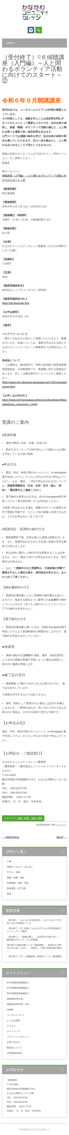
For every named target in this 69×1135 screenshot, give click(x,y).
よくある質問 (13, 1020)
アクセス (11, 1026)
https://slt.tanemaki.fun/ (15, 303)
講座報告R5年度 (15, 999)
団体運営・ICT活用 (16, 888)
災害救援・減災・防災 (18, 883)
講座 (39, 818)
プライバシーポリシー (18, 1037)
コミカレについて (15, 1015)
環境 (9, 894)
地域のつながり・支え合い (20, 867)
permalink (61, 824)
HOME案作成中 (14, 1053)
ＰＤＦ (6, 162)
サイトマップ (13, 1031)
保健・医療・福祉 (26, 818)
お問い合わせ (13, 1042)
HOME (10, 1009)
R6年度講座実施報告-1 (18, 993)
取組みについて (14, 1047)
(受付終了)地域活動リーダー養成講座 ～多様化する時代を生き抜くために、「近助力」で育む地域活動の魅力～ (34, 948)
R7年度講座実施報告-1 (18, 982)
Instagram (31, 30)
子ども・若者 (13, 872)
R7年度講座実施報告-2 (18, 988)
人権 (9, 861)
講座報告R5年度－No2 (18, 1004)
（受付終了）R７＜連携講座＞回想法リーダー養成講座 (34, 956)
